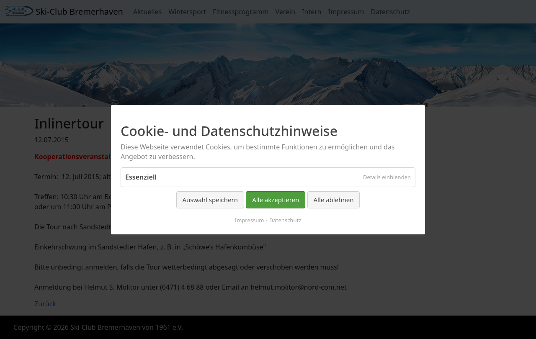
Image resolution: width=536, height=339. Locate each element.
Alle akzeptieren (275, 199)
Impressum (249, 219)
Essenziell (141, 177)
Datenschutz (285, 219)
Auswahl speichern (210, 199)
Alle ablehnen (334, 199)
